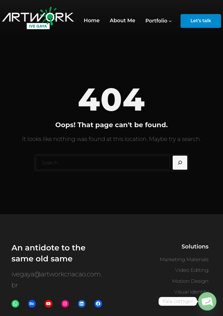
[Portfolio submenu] (158, 21)
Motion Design (190, 281)
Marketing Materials (184, 259)
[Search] (180, 163)
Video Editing (192, 270)
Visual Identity (191, 292)
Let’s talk (200, 20)
